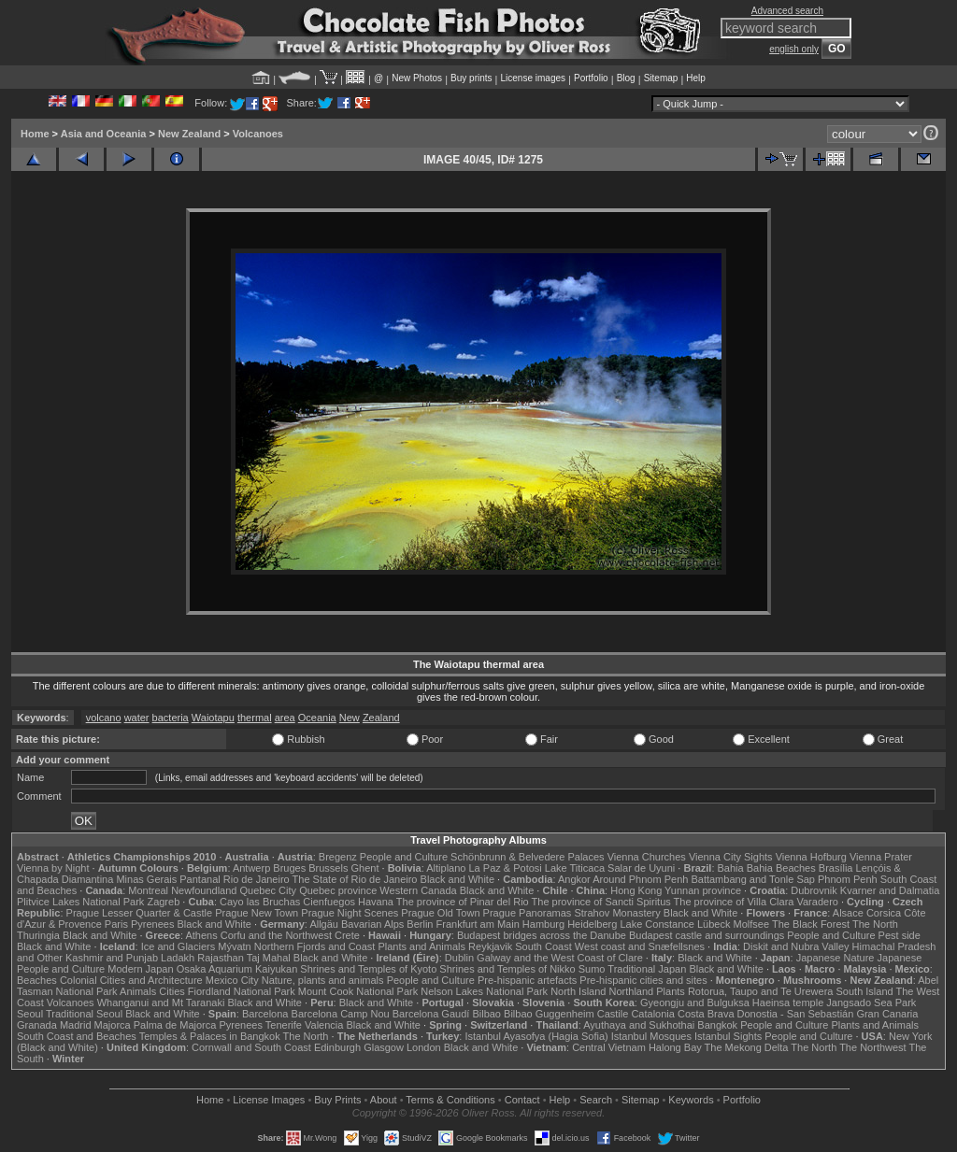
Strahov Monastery (617, 912)
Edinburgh (337, 1047)
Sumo (592, 968)
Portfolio (591, 78)
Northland (631, 991)
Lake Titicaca (575, 868)
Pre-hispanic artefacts (527, 980)
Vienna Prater (881, 856)
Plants (670, 991)
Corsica (883, 912)
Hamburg (543, 924)
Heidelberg (592, 924)
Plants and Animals (421, 946)
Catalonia (652, 1013)
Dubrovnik (814, 890)
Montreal (148, 890)
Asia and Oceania (104, 133)
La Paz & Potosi (505, 868)
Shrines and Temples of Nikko (507, 968)
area (285, 717)
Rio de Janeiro (256, 879)
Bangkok (717, 1025)
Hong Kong (636, 890)
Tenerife (283, 1025)
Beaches (37, 980)
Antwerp (251, 868)
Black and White (457, 879)
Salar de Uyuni (641, 868)
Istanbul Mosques (651, 1036)
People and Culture (404, 856)
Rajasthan (220, 957)
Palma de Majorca (175, 1025)
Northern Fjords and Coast (315, 946)
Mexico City (232, 980)
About (383, 1099)
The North (875, 924)
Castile (613, 1013)
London (424, 1047)
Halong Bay (675, 1047)
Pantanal (199, 879)
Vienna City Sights (731, 856)
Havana (375, 901)
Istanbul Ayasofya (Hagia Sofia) (535, 1036)
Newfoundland (203, 890)
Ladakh (177, 957)
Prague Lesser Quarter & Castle (139, 912)
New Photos (417, 78)
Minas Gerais (146, 879)
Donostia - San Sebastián (795, 1013)
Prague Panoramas (527, 912)
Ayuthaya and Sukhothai (638, 1025)
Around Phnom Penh (640, 879)
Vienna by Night (53, 868)
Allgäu (323, 924)
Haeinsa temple (787, 1002)
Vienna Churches (646, 856)
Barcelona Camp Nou (341, 1013)
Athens (201, 935)
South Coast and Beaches (76, 1036)
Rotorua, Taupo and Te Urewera (761, 991)
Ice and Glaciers (178, 946)
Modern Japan (140, 968)
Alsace (848, 912)
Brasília (836, 868)
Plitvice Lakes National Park (80, 901)
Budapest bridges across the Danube (541, 935)
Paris (116, 924)
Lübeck (713, 924)
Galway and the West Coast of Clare (560, 957)
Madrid (76, 1025)
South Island (864, 991)
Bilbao (486, 1013)
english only (794, 49)
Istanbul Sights (728, 1036)
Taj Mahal (269, 957)
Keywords (690, 1099)
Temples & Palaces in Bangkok (209, 1036)
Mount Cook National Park (358, 991)
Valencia (324, 1025)
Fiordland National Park (241, 991)
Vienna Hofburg (811, 856)
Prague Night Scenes (349, 912)
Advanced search (787, 11)
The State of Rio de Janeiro (355, 879)
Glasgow (384, 1047)
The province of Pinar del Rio (462, 901)
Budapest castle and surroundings (706, 935)
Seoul (30, 1013)
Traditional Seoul (84, 1013)
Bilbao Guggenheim (549, 1013)
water (137, 717)
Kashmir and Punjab (111, 957)
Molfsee (752, 924)
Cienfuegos (329, 901)
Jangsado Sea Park (871, 1002)
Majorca (112, 1025)
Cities (172, 991)
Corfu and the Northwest (276, 935)
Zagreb (163, 901)
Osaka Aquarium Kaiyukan (237, 968)
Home (35, 133)
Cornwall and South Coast (251, 1047)
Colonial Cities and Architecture (131, 980)
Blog (626, 78)
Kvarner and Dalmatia (889, 890)
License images (533, 78)
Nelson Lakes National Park (484, 991)
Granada (37, 1025)
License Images (269, 1099)
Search (595, 1099)
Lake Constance (657, 924)
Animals (138, 991)
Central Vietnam (609, 1047)
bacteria (170, 717)
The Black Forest (811, 924)
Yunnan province (702, 890)
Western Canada (417, 890)
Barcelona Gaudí (431, 1013)
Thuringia (38, 935)
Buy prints (471, 78)
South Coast (543, 946)
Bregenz (338, 856)
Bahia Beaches (781, 868)
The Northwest (873, 1047)
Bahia (731, 868)
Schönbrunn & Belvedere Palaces (527, 856)
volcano (103, 717)
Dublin (459, 957)
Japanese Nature (835, 957)
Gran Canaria (887, 1013)
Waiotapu (213, 717)
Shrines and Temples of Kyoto (368, 968)
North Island (578, 991)
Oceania (317, 717)
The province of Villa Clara (734, 901)
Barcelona (265, 1013)
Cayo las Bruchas (260, 901)
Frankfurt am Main (478, 924)
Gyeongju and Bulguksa (695, 1002)
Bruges (289, 868)
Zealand (381, 717)
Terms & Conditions (450, 1099)
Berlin (420, 924)
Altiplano (445, 868)
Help (696, 78)
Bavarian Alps (372, 924)
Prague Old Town (440, 912)
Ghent (365, 868)
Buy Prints (337, 1099)
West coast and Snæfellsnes (640, 946)
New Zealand (189, 133)
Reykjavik (490, 946)
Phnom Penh (848, 879)
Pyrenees (152, 924)
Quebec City (268, 890)
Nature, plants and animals (323, 980)
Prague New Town (256, 912)
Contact (522, 1099)
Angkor (574, 879)
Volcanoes (258, 133)
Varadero (816, 901)
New (349, 717)
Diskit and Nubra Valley (796, 946)
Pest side (899, 935)
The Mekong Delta (747, 1047)
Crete (347, 935)
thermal (254, 717)
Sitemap (661, 78)
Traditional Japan (646, 968)
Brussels (328, 868)
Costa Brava (706, 1013)
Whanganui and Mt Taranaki (161, 1002)
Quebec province (338, 890)
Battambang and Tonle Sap (753, 879)
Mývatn (234, 946)
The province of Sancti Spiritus (601, 901)
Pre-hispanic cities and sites (643, 980)
